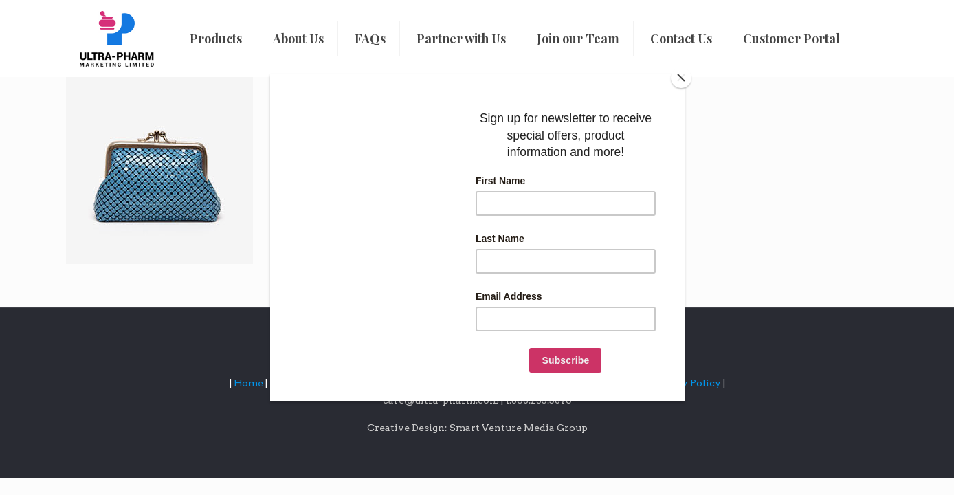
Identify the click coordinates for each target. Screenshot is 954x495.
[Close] (681, 77)
